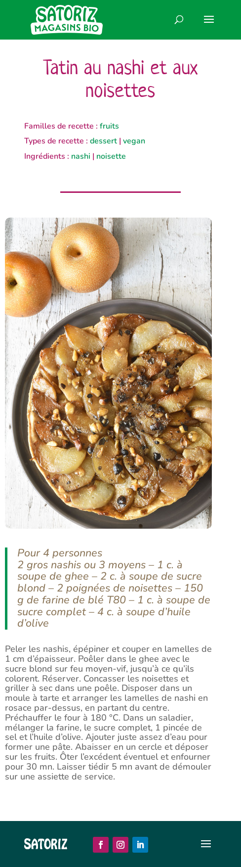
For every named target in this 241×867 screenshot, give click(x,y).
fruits (109, 126)
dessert (103, 141)
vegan (134, 141)
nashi (80, 156)
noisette (111, 156)
